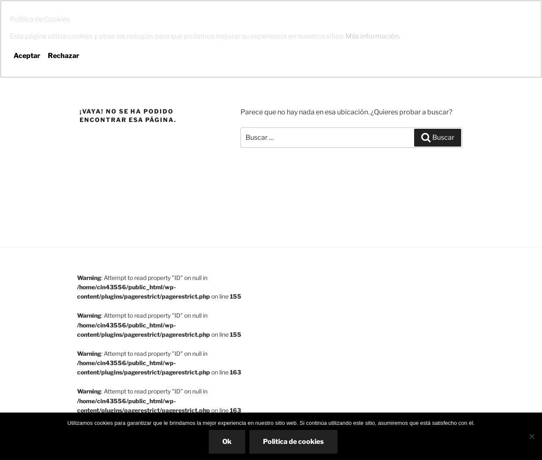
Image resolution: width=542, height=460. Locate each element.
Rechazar (63, 56)
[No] (531, 436)
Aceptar (27, 56)
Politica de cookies (293, 442)
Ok (227, 442)
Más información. (373, 36)
